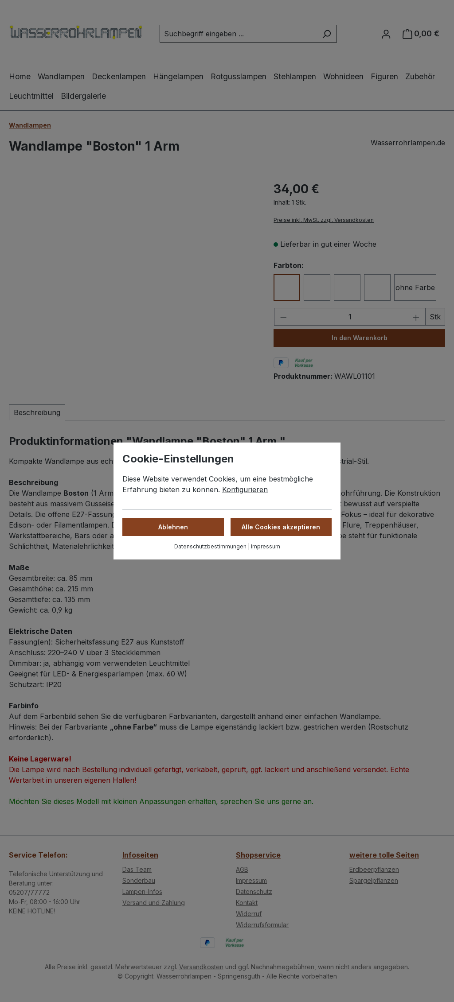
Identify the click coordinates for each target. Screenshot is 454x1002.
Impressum (265, 546)
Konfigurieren (245, 489)
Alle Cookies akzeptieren (281, 527)
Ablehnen (173, 527)
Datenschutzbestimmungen (210, 546)
